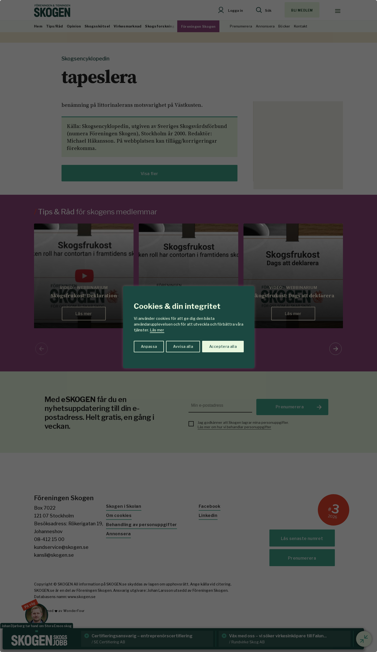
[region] (188, 326)
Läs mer (157, 330)
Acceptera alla (223, 346)
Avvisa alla (183, 346)
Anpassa (149, 346)
